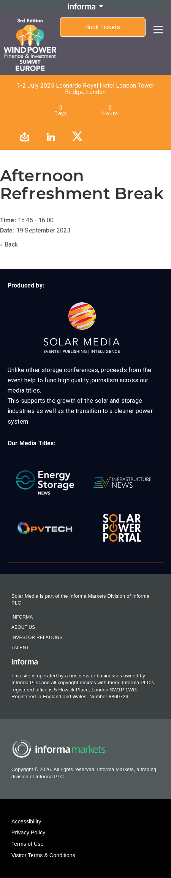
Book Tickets (102, 27)
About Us (23, 627)
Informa (22, 617)
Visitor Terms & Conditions (43, 855)
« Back (9, 244)
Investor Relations (36, 637)
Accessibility (26, 821)
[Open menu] (158, 23)
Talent (20, 647)
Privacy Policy (28, 832)
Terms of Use (27, 844)
